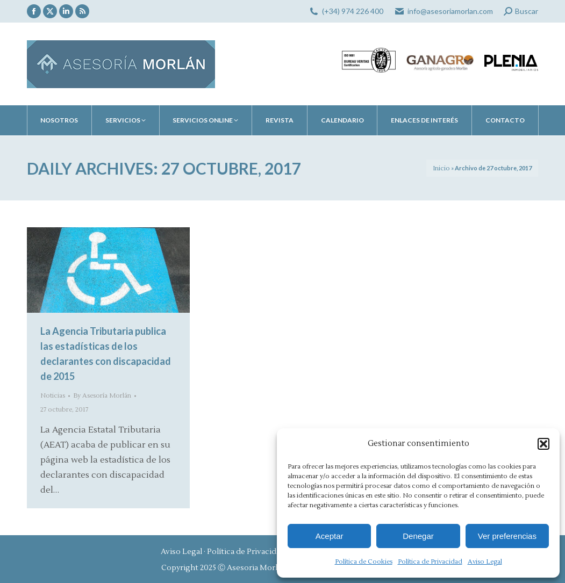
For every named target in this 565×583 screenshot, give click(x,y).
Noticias (52, 396)
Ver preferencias (507, 536)
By (102, 396)
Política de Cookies (363, 562)
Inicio (441, 168)
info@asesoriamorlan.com (450, 11)
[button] (543, 443)
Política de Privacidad (430, 562)
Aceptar (330, 536)
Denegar (418, 536)
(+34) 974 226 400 (352, 11)
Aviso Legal (485, 562)
